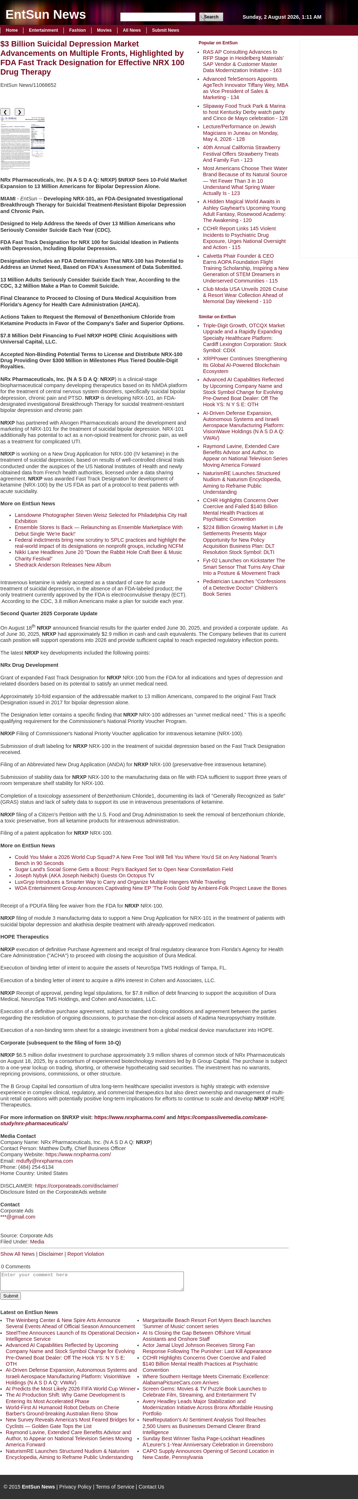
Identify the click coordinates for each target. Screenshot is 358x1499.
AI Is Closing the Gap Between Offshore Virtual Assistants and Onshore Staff (197, 1336)
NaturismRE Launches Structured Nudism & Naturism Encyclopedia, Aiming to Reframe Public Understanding (242, 482)
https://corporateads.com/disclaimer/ (76, 1186)
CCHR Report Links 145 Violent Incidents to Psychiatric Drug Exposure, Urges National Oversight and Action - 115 (244, 238)
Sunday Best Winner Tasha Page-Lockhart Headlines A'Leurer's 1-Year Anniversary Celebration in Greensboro (208, 1441)
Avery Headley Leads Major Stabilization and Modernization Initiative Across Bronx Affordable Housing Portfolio (208, 1407)
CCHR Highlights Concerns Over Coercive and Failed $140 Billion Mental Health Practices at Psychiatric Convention (241, 509)
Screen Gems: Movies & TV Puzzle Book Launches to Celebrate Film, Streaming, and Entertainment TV (205, 1392)
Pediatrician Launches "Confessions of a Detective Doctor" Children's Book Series (244, 587)
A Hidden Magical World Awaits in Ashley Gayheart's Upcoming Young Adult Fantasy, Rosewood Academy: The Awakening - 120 (244, 211)
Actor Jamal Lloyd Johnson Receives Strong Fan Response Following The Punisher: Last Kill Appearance (207, 1348)
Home (12, 30)
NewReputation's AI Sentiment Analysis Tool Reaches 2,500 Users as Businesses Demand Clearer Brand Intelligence (204, 1426)
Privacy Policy (75, 1487)
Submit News (165, 30)
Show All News (17, 1254)
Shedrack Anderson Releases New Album (63, 565)
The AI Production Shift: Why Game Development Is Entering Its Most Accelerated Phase (65, 1398)
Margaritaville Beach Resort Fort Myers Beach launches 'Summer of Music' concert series (207, 1323)
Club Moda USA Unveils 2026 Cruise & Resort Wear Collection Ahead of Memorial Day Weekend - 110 (245, 295)
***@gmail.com (17, 1217)
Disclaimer (51, 1254)
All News (132, 30)
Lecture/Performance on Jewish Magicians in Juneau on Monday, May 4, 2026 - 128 (240, 133)
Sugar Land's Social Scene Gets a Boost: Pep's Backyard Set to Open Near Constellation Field (124, 869)
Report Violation (85, 1254)
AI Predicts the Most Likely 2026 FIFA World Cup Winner (71, 1389)
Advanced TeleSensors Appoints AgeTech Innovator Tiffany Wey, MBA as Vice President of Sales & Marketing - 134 (245, 88)
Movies (104, 30)
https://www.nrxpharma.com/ (78, 1154)
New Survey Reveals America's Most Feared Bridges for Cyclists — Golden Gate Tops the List (70, 1423)
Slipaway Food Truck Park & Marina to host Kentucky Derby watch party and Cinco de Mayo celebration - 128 (245, 112)
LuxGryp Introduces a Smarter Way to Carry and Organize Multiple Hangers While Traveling (120, 882)
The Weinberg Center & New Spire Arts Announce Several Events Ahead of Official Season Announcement (70, 1323)
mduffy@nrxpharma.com (44, 1161)
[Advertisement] (329, 148)
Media (37, 1242)
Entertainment (43, 30)
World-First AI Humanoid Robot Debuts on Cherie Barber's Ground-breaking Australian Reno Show (62, 1410)
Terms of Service (115, 1487)
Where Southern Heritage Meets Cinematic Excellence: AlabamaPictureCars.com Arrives (206, 1379)
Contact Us (151, 1487)
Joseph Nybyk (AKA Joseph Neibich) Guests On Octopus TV (84, 875)
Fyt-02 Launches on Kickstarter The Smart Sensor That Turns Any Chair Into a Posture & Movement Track (244, 567)
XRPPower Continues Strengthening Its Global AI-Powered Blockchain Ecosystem (245, 365)
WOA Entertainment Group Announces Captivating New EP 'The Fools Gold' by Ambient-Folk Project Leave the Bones (151, 888)
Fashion (77, 30)
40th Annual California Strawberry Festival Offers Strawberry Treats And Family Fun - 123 (241, 154)
